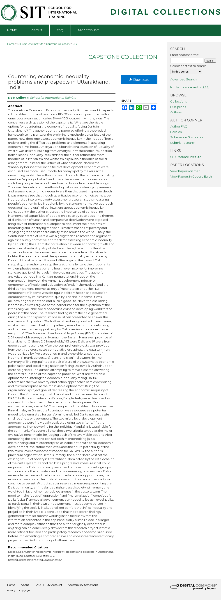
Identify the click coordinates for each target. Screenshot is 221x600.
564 (75, 44)
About (25, 584)
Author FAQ (178, 126)
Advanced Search (183, 79)
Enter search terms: (184, 55)
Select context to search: (188, 66)
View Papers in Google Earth (191, 176)
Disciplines (178, 107)
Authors (176, 112)
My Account (54, 584)
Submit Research (183, 142)
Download (139, 80)
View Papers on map (185, 171)
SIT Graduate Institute (30, 44)
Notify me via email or (189, 87)
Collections (178, 101)
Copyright (25, 590)
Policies (176, 132)
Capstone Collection (58, 44)
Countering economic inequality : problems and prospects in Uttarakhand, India (59, 81)
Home (10, 44)
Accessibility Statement (83, 584)
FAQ (38, 584)
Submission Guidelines (186, 137)
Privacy (11, 590)
